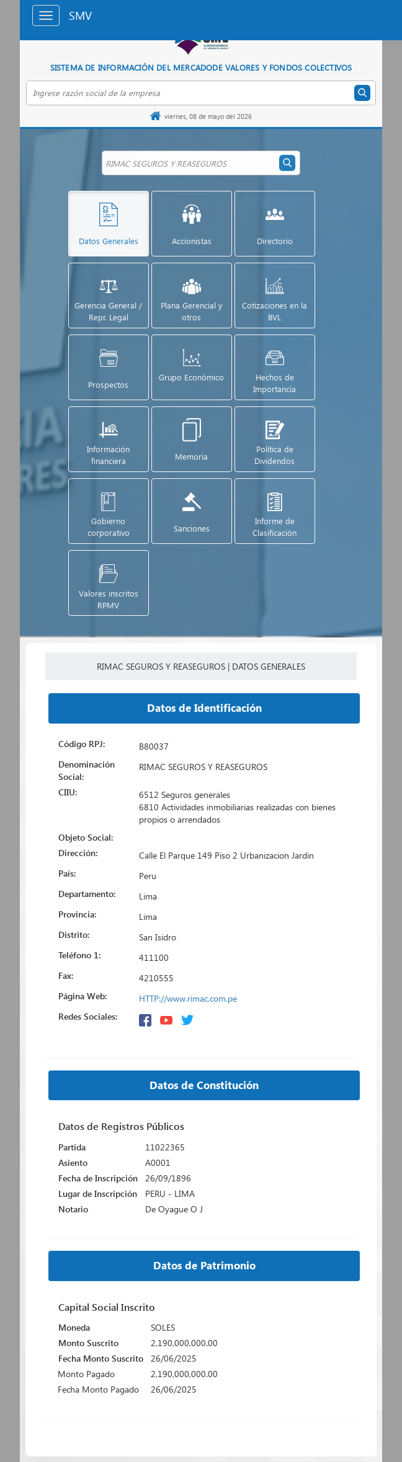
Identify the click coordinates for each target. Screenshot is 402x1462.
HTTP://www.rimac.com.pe (188, 998)
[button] (108, 223)
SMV (80, 15)
